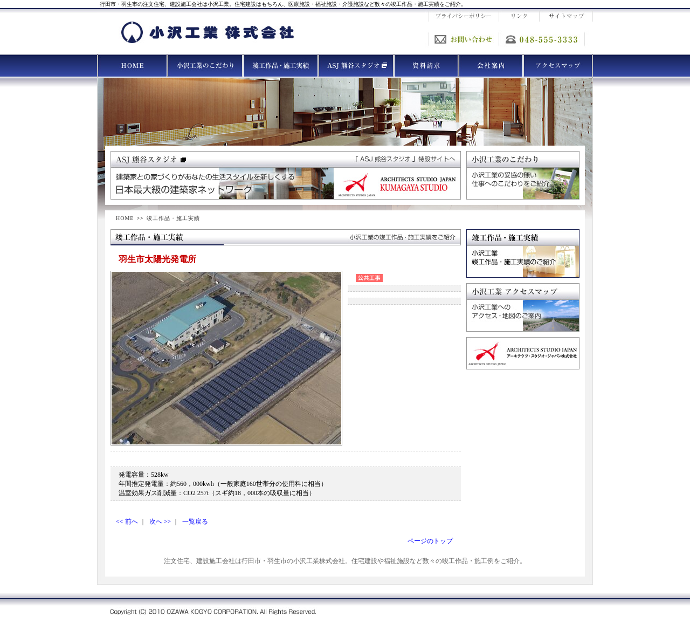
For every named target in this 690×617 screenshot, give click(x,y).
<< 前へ (127, 521)
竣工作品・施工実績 (173, 218)
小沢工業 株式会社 (207, 32)
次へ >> (160, 521)
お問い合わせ (464, 39)
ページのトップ (430, 541)
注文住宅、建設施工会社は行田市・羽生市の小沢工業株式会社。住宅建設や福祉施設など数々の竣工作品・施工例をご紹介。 (345, 561)
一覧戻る (195, 521)
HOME (125, 218)
